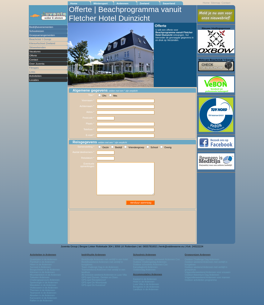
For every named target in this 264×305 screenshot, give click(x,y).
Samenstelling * (85, 146)
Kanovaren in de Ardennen (43, 298)
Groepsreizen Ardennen (197, 254)
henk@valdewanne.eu (171, 246)
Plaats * (90, 123)
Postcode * (88, 117)
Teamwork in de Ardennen (43, 292)
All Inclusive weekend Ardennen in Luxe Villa (104, 274)
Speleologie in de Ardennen (44, 282)
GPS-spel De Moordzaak (94, 282)
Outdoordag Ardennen (144, 269)
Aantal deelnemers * (83, 152)
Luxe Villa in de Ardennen (146, 284)
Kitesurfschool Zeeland (42, 43)
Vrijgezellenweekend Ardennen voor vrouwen (207, 272)
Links (32, 71)
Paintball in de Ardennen (42, 262)
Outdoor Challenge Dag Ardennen (202, 259)
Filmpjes (34, 67)
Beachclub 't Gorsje (40, 39)
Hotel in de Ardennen (143, 281)
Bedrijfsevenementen (41, 27)
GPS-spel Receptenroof (93, 280)
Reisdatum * (87, 158)
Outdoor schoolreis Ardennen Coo (150, 264)
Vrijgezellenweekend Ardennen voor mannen (207, 277)
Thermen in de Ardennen (42, 290)
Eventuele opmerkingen (87, 165)
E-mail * (90, 135)
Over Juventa (36, 63)
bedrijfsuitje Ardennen (93, 254)
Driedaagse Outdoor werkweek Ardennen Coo (156, 259)
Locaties (34, 80)
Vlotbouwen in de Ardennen (44, 287)
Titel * (91, 95)
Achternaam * (87, 106)
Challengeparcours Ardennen (45, 280)
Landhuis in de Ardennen (145, 289)
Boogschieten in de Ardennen (45, 269)
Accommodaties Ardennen (147, 274)
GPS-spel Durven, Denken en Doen (99, 277)
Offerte (33, 55)
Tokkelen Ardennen (39, 277)
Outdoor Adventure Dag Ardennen (202, 274)
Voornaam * (88, 100)
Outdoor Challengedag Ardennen (150, 262)
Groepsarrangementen (42, 35)
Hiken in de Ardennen (41, 264)
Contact (33, 59)
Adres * (90, 112)
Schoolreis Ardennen (144, 254)
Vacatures (34, 51)
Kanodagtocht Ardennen (145, 267)
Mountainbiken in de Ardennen (45, 274)
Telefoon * (89, 129)
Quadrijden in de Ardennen (43, 259)
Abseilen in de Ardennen (42, 295)
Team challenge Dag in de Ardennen (99, 267)
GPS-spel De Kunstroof (93, 285)
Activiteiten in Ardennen (43, 254)
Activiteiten (35, 75)
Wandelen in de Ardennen (43, 285)
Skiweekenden (37, 47)
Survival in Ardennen (40, 267)
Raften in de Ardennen (41, 300)
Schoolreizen (36, 31)
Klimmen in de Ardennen (42, 272)
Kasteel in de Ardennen (145, 279)
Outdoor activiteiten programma (201, 280)
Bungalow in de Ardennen (146, 286)
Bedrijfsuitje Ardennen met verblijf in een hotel (104, 259)
